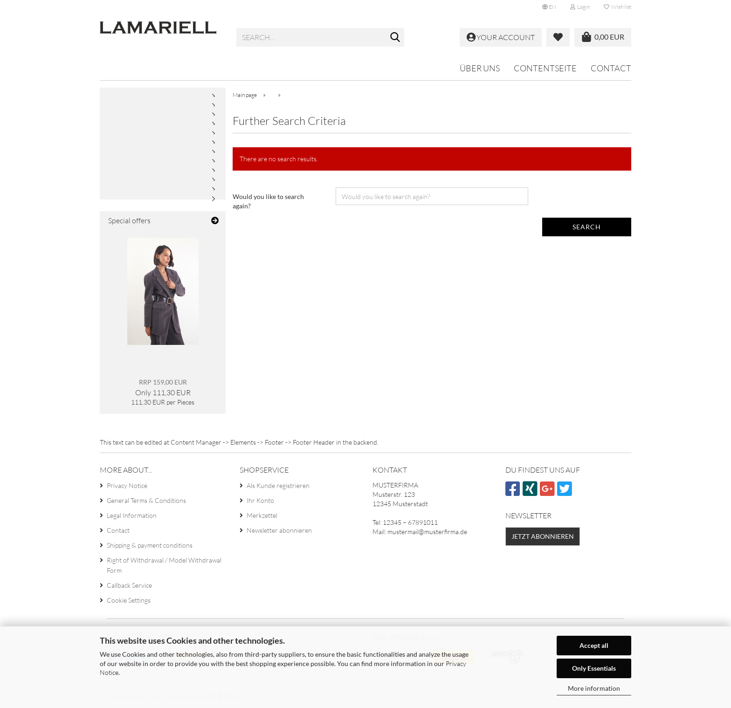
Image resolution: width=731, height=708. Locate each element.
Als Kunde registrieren (278, 485)
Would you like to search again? (268, 201)
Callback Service (129, 585)
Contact (611, 68)
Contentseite (545, 68)
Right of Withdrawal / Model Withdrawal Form (164, 565)
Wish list (617, 6)
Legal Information (132, 515)
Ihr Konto (260, 500)
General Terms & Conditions (146, 500)
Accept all (593, 645)
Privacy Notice (127, 485)
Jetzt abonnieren (542, 536)
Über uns (480, 68)
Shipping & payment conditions (150, 545)
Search (586, 227)
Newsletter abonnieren (279, 530)
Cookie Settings (129, 600)
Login (580, 6)
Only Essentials (594, 668)
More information (594, 688)
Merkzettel (262, 515)
